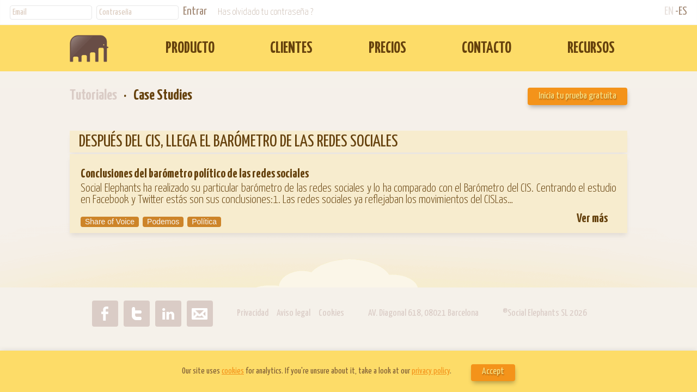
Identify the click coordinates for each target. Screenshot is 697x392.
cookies (233, 371)
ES (682, 11)
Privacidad (252, 313)
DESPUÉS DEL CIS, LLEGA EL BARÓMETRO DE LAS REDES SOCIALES (238, 141)
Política (204, 221)
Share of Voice (109, 221)
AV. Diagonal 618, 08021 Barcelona (424, 313)
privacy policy (431, 371)
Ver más (592, 218)
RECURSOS (591, 48)
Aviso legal (293, 313)
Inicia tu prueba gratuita (577, 96)
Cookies (331, 313)
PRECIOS (387, 48)
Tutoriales (93, 95)
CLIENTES (291, 48)
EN (669, 11)
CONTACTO (486, 48)
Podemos (163, 221)
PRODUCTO (190, 48)
